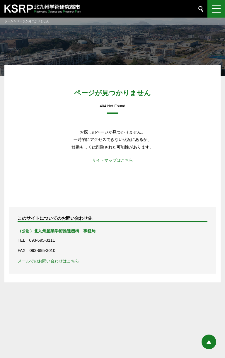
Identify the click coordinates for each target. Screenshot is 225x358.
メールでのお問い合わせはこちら (48, 261)
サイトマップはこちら (112, 160)
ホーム (8, 21)
